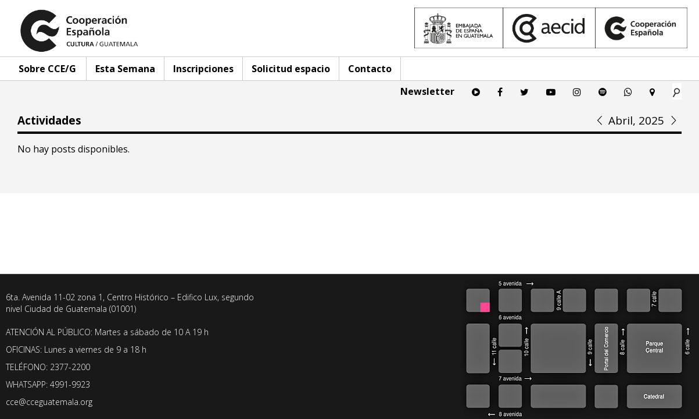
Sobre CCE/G (47, 68)
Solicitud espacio (291, 68)
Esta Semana (125, 68)
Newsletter (427, 91)
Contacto (370, 68)
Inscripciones (203, 68)
